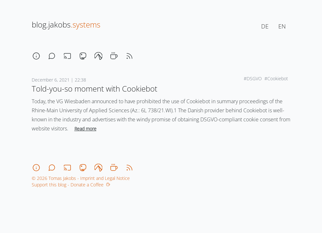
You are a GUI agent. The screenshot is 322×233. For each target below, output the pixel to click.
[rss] (129, 56)
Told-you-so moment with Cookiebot (94, 88)
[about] (36, 56)
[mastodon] (83, 56)
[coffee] (114, 56)
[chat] (52, 56)
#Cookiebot (276, 78)
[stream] (67, 56)
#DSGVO (253, 78)
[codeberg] (98, 56)
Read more (85, 129)
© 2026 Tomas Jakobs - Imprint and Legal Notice (81, 178)
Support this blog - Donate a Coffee (71, 185)
